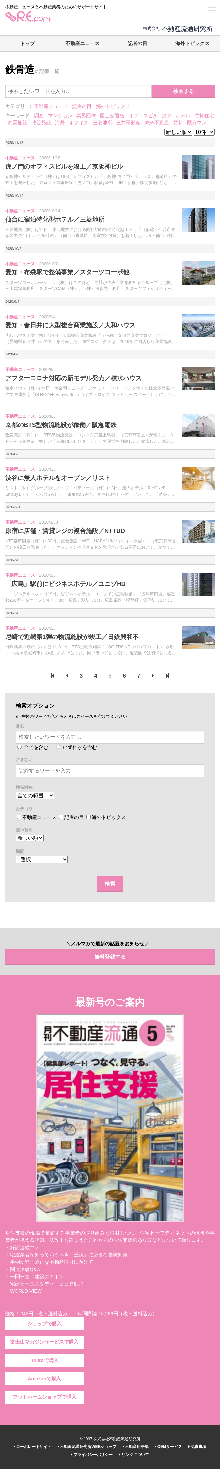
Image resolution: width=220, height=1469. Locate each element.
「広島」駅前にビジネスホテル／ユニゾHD (65, 583)
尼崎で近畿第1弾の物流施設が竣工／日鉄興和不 (72, 636)
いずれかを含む (76, 747)
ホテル (183, 115)
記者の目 (137, 43)
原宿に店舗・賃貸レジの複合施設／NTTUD (65, 530)
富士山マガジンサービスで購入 (44, 1342)
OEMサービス (168, 1446)
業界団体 (86, 115)
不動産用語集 (136, 1446)
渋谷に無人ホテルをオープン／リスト (58, 478)
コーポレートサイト (32, 1446)
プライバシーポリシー (92, 1454)
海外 (60, 122)
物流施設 (41, 122)
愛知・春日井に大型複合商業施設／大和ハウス (70, 325)
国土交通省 (112, 115)
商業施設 (17, 122)
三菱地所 (102, 122)
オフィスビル (143, 115)
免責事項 (197, 1446)
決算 (167, 115)
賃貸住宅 (204, 115)
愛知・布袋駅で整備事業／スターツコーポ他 (67, 272)
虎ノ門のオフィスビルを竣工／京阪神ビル (64, 166)
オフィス (78, 122)
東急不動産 (157, 122)
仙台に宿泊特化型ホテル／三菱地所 (54, 219)
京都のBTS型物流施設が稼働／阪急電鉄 (61, 425)
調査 (39, 115)
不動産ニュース (82, 43)
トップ (27, 43)
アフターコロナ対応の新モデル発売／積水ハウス (73, 378)
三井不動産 (128, 122)
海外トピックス (192, 43)
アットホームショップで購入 (44, 1397)
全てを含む (32, 747)
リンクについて (134, 1454)
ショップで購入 (44, 1323)
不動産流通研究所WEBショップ (87, 1446)
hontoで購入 (44, 1360)
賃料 (178, 122)
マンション (60, 115)
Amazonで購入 (44, 1378)
